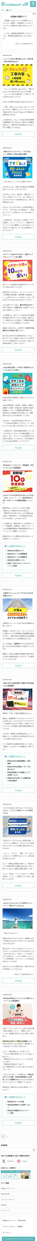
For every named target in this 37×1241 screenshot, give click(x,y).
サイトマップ (5, 1210)
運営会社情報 (5, 1194)
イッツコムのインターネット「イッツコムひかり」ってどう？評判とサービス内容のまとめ (18, 810)
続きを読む (18, 134)
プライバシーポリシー (8, 1199)
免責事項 (4, 1205)
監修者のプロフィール (8, 1188)
